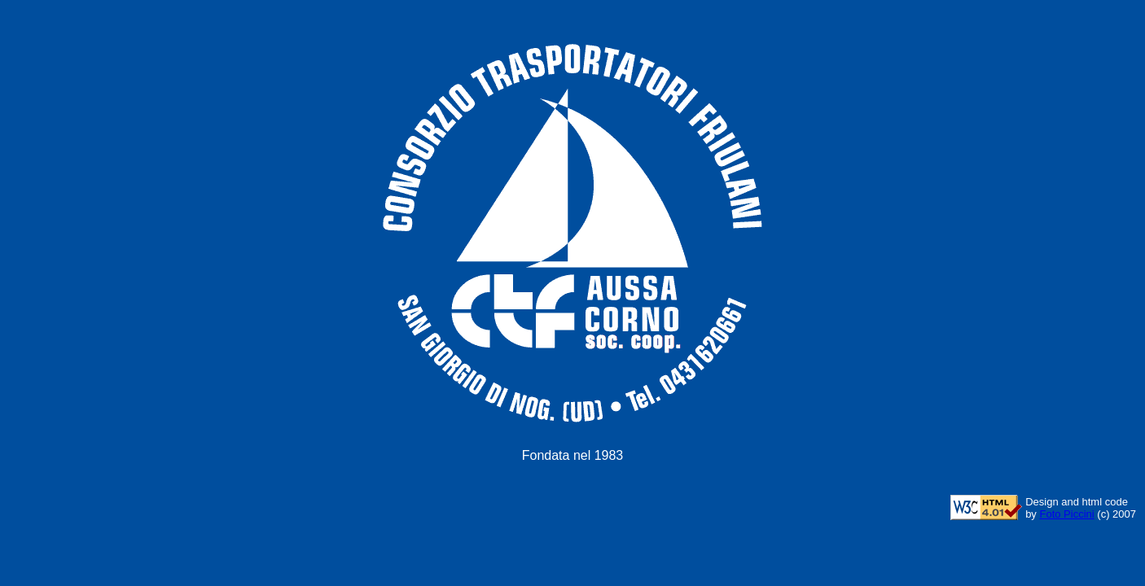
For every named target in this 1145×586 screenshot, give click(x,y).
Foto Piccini (1066, 514)
